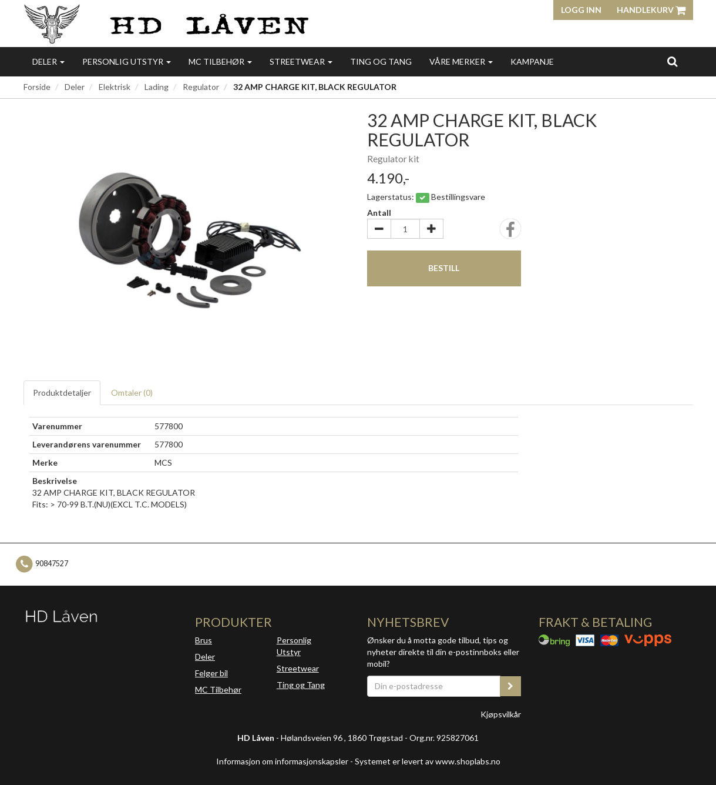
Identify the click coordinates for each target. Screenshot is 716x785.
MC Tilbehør (220, 61)
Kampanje (532, 61)
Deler (48, 61)
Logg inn (581, 10)
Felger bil (211, 673)
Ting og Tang (381, 61)
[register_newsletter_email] (510, 686)
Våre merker (461, 61)
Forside (37, 87)
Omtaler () (132, 392)
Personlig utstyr (126, 61)
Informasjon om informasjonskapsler (282, 761)
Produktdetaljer (62, 392)
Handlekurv (651, 10)
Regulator (201, 87)
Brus (203, 640)
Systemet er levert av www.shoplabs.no (427, 761)
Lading (156, 87)
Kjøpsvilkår (500, 714)
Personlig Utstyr (294, 646)
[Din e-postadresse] (434, 686)
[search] (672, 61)
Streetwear (301, 61)
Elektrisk (114, 87)
